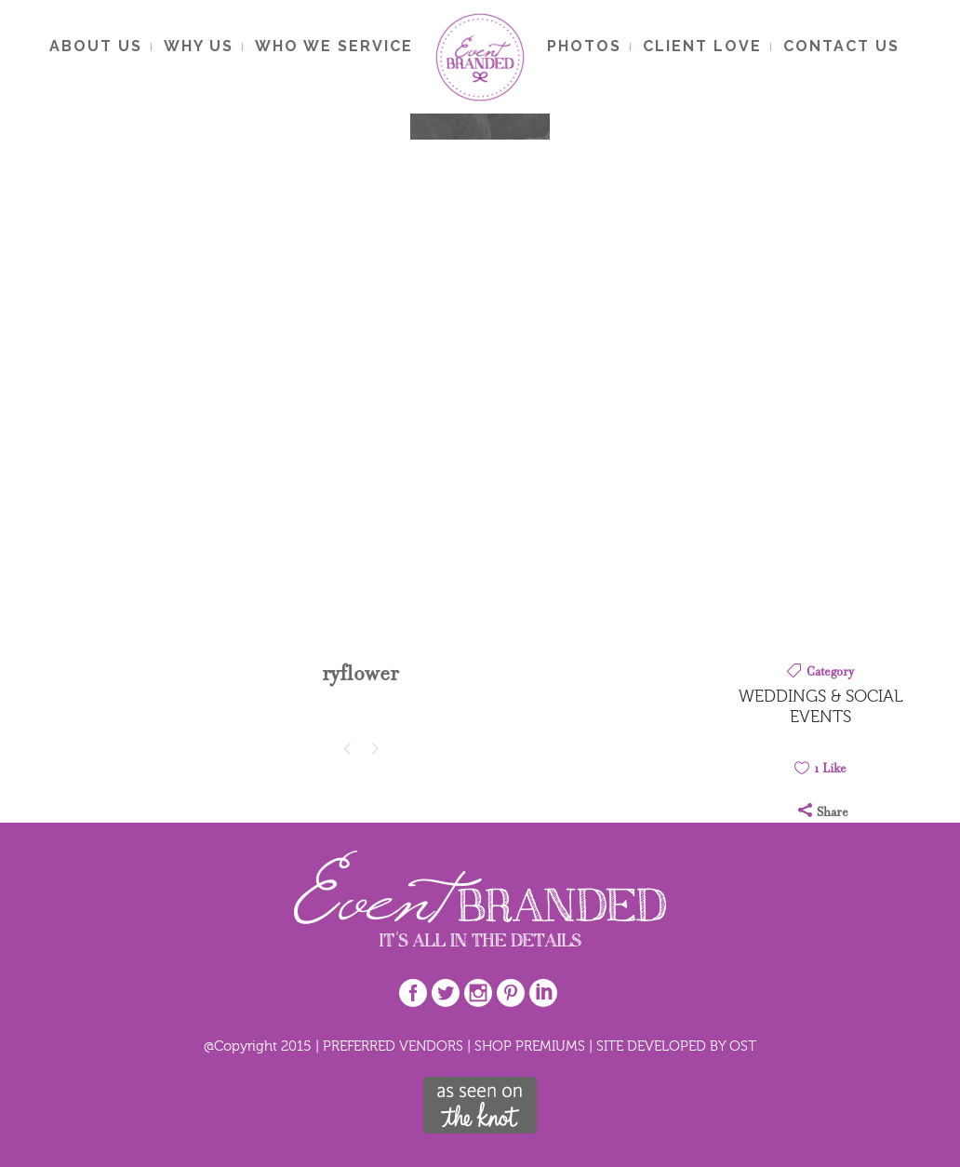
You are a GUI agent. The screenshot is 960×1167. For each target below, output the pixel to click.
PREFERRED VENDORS (393, 1045)
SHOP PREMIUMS (529, 1045)
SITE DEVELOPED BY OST (676, 1045)
